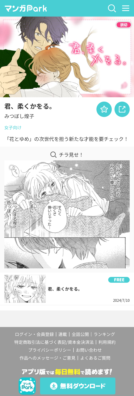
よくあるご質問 (95, 358)
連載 (62, 334)
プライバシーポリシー (49, 350)
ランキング (104, 334)
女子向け (13, 127)
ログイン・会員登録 (34, 334)
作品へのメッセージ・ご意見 (47, 358)
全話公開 (80, 334)
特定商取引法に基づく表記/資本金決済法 (54, 342)
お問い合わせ (89, 350)
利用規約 (107, 342)
